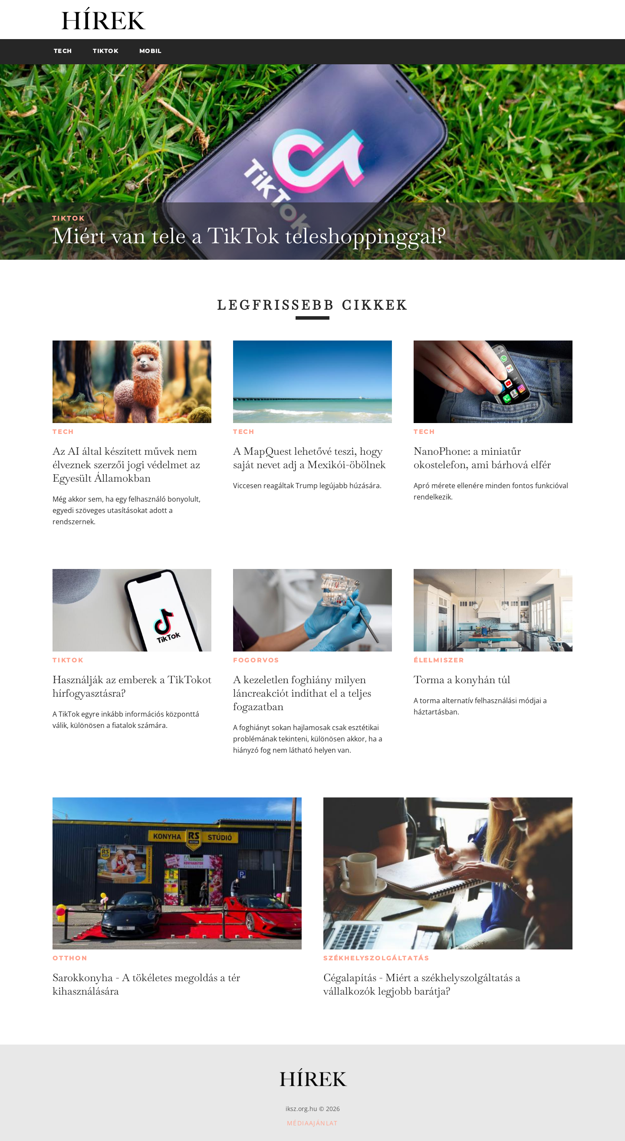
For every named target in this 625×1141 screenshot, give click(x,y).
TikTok (68, 218)
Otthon (70, 958)
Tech (63, 432)
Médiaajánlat (312, 1123)
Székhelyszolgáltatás (376, 958)
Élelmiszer (439, 660)
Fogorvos (256, 660)
